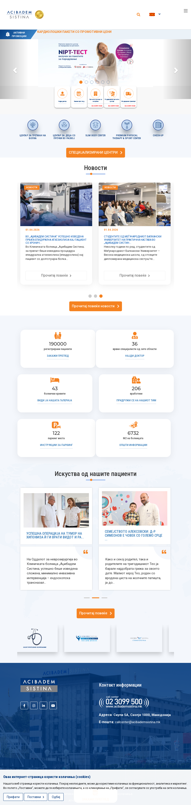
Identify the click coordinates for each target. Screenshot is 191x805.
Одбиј (56, 797)
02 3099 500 (95, 106)
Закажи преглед (58, 355)
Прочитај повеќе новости (95, 306)
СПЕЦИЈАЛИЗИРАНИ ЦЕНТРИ (95, 152)
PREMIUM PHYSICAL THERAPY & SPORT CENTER (127, 137)
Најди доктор (134, 355)
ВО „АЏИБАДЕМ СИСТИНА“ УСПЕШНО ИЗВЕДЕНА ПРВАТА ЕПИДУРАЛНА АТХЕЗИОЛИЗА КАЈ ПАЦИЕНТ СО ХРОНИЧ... (56, 239)
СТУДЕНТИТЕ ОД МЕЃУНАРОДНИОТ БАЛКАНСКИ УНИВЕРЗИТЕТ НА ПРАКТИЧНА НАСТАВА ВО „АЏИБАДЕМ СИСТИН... (133, 239)
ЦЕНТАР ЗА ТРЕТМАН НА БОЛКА (33, 137)
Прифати (13, 797)
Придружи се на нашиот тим (136, 400)
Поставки (35, 797)
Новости (31, 187)
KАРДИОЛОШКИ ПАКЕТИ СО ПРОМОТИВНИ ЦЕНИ (74, 32)
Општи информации (133, 445)
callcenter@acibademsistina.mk (137, 722)
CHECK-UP (158, 135)
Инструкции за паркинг (56, 445)
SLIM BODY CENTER (95, 135)
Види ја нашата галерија (54, 400)
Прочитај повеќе (56, 275)
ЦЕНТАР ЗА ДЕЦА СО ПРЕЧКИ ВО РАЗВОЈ (64, 137)
